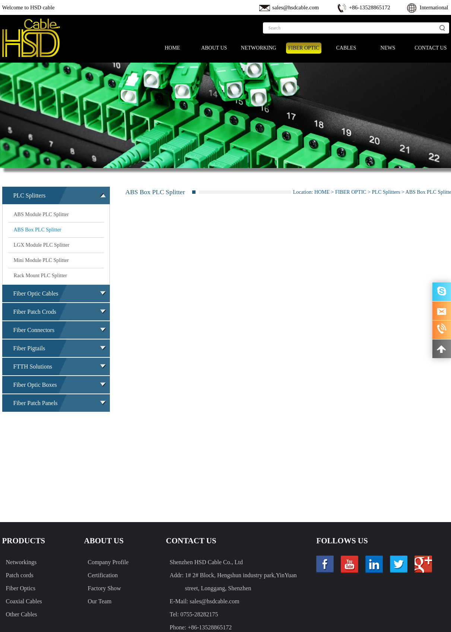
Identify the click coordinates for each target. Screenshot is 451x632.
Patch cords (20, 575)
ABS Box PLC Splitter (37, 230)
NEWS (388, 48)
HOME (172, 48)
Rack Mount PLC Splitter (40, 275)
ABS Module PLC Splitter (41, 214)
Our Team (100, 601)
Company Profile (108, 562)
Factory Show (104, 588)
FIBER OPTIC (304, 48)
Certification (103, 575)
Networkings (21, 562)
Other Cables (21, 614)
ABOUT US (214, 48)
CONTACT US (431, 48)
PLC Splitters (386, 192)
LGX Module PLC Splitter (42, 245)
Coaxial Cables (24, 601)
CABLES (346, 48)
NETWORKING (258, 48)
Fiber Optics (21, 588)
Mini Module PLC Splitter (41, 260)
